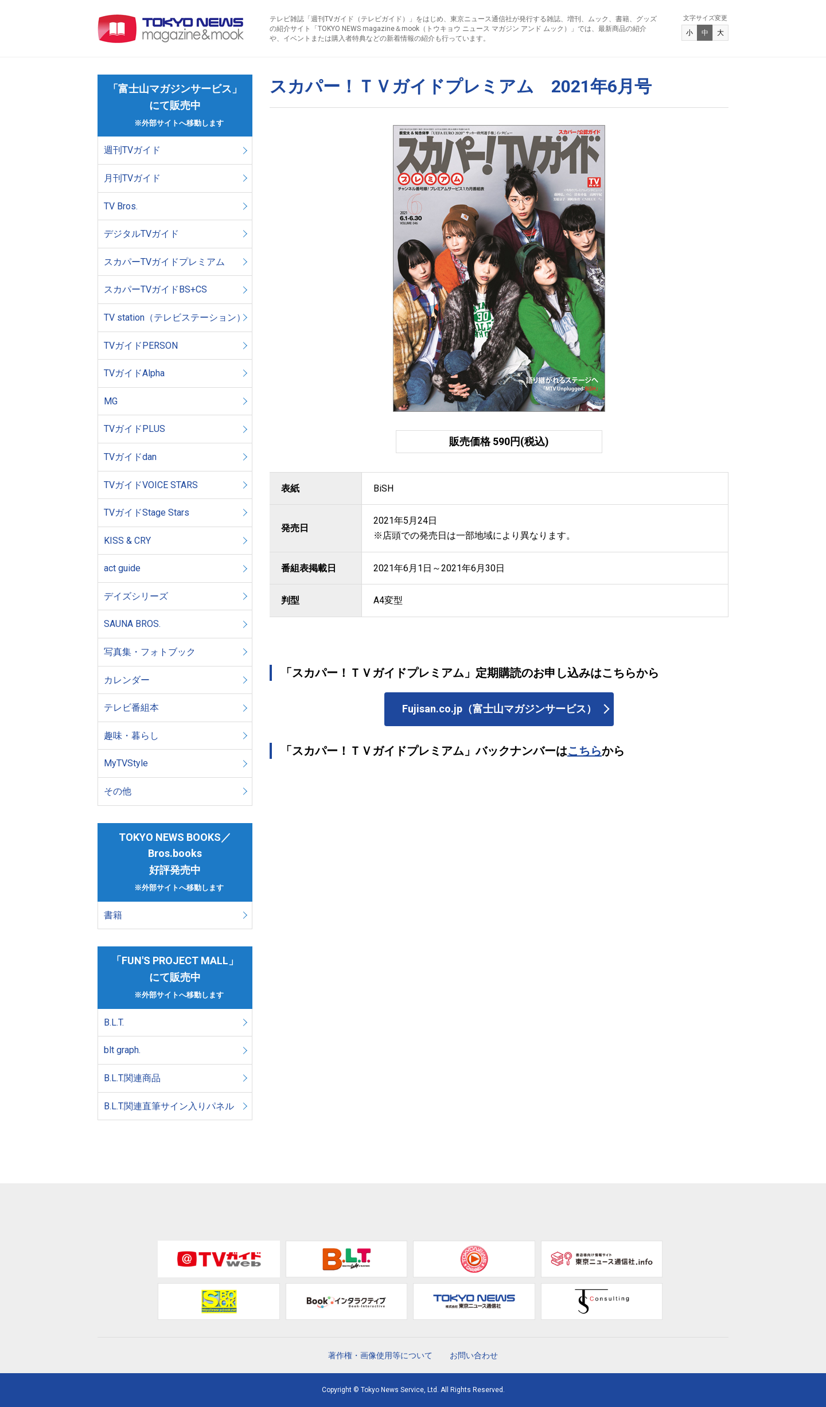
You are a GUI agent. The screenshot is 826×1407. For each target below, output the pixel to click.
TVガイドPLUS (134, 428)
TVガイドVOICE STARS (151, 485)
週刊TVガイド (132, 150)
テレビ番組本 (131, 707)
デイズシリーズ (136, 596)
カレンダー (127, 680)
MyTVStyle (126, 763)
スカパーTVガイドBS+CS (155, 289)
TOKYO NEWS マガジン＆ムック (171, 29)
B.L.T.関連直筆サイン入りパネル (169, 1106)
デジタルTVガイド (141, 233)
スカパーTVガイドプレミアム (164, 261)
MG (111, 401)
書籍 (113, 915)
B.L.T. (114, 1022)
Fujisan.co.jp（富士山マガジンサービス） (499, 709)
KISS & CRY (127, 540)
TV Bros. (121, 206)
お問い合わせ (474, 1355)
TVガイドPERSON (141, 345)
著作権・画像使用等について (380, 1355)
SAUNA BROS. (133, 623)
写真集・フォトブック (150, 651)
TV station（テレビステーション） (175, 317)
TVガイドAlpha (134, 373)
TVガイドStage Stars (146, 512)
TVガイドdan (130, 456)
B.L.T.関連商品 (132, 1078)
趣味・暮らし (131, 735)
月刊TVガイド (132, 178)
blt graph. (122, 1049)
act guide (122, 568)
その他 (117, 791)
